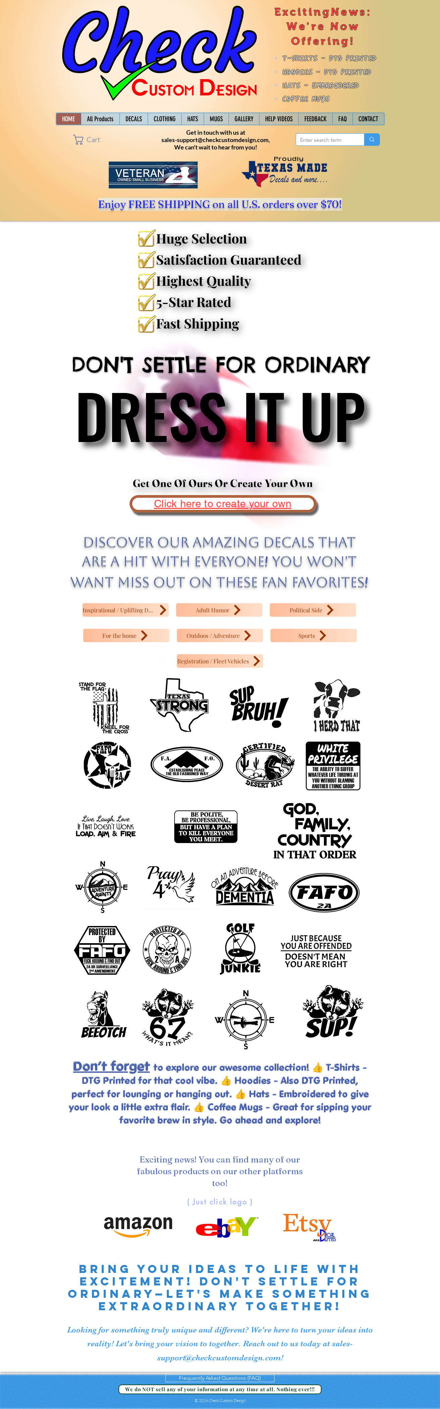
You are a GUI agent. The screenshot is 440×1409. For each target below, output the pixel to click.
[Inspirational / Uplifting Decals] (126, 610)
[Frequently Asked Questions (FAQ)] (220, 1378)
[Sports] (314, 635)
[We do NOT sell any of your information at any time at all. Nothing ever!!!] (220, 1389)
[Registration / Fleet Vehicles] (220, 661)
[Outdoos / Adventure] (220, 635)
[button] (92, 140)
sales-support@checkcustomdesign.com (214, 139)
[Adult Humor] (219, 610)
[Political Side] (313, 610)
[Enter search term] (325, 140)
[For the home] (126, 635)
